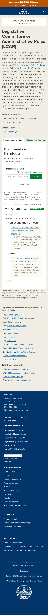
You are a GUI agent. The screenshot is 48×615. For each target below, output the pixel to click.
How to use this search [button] (29, 172)
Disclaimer (7, 462)
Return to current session (24, 5)
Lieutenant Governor (12, 479)
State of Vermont (11, 472)
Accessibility (29, 550)
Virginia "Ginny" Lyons (16, 326)
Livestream (9, 131)
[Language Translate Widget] (13, 455)
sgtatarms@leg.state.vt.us (16, 410)
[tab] (13, 140)
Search (36, 176)
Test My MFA (9, 445)
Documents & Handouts (13, 140)
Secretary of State (11, 490)
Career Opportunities (34, 546)
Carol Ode (11, 340)
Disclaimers (17, 543)
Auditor (7, 487)
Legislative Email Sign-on (14, 430)
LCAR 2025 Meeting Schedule (17, 380)
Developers (24, 571)
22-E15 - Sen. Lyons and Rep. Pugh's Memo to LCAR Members (25, 230)
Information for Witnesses (15, 356)
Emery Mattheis (25, 71)
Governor (8, 475)
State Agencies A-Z (12, 501)
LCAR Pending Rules (13, 377)
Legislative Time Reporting (15, 438)
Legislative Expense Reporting (17, 441)
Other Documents (38, 209)
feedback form (18, 566)
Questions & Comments (14, 546)
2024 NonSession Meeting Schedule (20, 373)
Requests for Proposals (13, 550)
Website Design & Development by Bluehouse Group (24, 581)
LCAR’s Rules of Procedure (15, 369)
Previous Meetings (12, 122)
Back (9, 214)
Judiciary (7, 498)
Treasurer (8, 494)
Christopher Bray (14, 322)
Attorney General (11, 483)
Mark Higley (12, 337)
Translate (15, 459)
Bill (25, 209)
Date (18, 209)
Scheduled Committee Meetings (17, 523)
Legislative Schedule (12, 526)
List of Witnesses (10, 359)
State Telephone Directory (15, 505)
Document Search (24, 170)
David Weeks (12, 329)
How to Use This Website (14, 449)
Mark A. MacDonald (15, 318)
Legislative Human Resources (16, 434)
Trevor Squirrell (14, 314)
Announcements (11, 519)
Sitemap (7, 543)
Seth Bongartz (13, 333)
